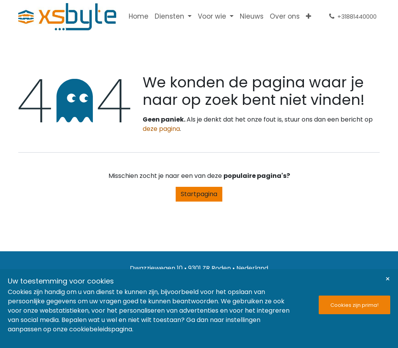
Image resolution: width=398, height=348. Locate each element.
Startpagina (199, 194)
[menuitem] (139, 17)
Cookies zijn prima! (354, 305)
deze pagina (161, 128)
